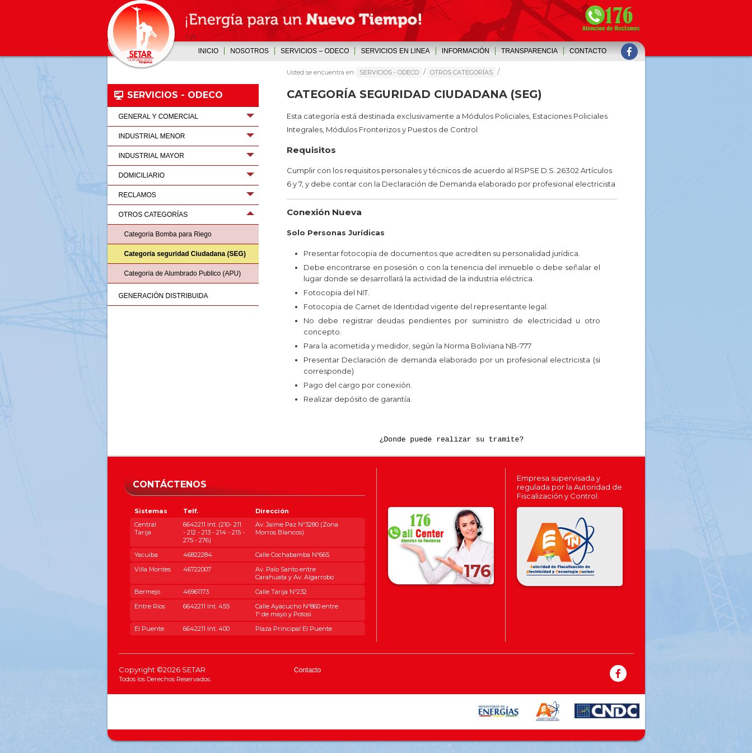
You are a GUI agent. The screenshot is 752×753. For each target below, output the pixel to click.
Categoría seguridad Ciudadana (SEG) (185, 254)
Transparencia (529, 51)
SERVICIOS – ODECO (315, 51)
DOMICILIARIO (142, 175)
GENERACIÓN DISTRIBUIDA (163, 296)
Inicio (208, 51)
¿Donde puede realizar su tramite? (452, 445)
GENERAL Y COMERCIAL (159, 116)
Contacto (587, 51)
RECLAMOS (137, 195)
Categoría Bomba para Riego (168, 234)
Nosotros (249, 51)
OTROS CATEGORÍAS (461, 72)
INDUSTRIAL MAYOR (151, 156)
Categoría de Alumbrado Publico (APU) (182, 273)
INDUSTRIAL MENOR (152, 136)
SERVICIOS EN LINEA (395, 51)
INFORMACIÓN (465, 51)
